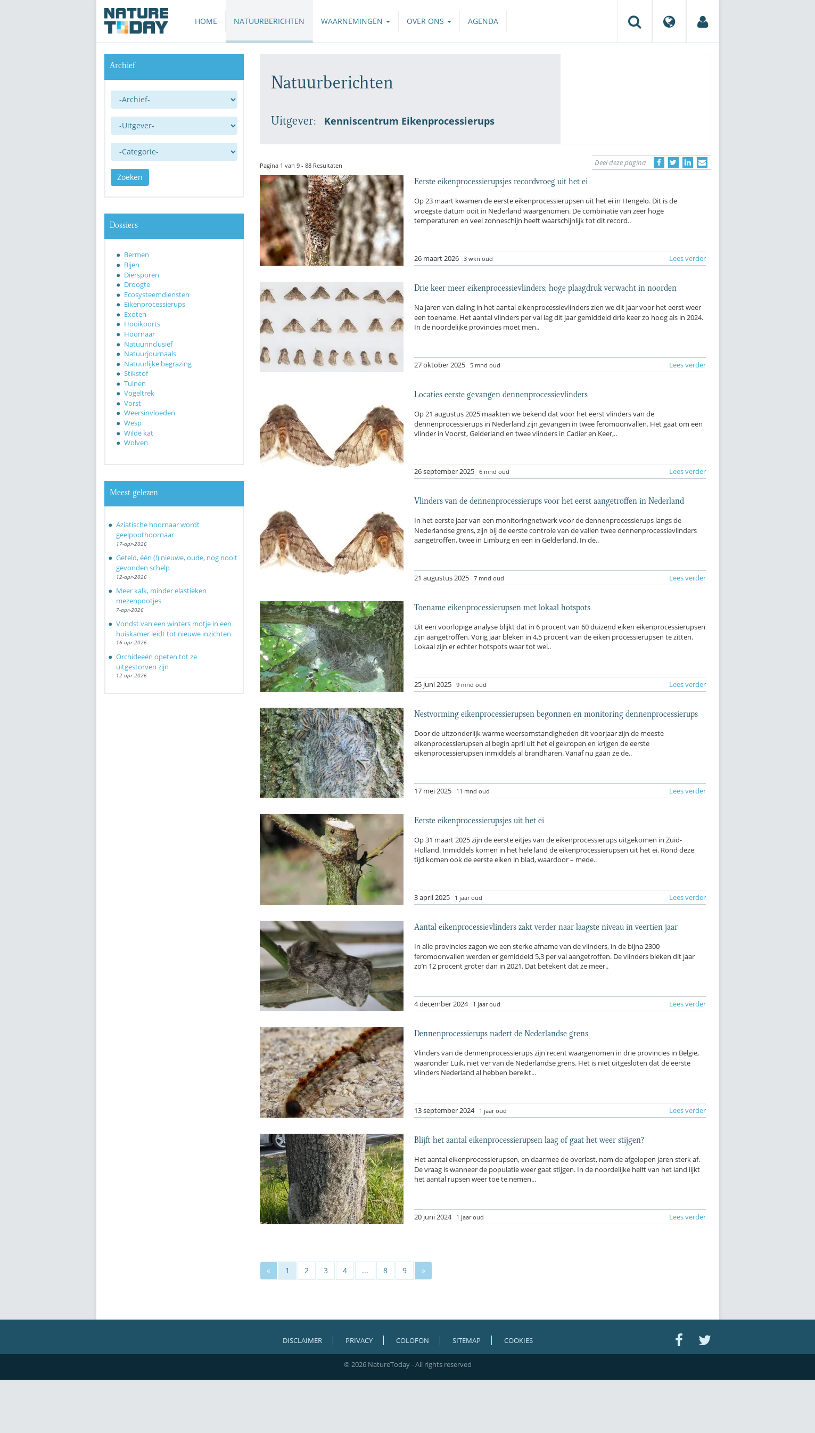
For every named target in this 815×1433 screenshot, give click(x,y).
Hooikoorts (142, 324)
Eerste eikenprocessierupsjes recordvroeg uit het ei (501, 180)
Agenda (483, 21)
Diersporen (141, 275)
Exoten (135, 314)
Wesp (133, 423)
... (365, 1270)
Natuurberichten (269, 21)
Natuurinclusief (148, 344)
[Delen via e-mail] (702, 162)
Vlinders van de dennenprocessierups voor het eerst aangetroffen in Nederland (549, 500)
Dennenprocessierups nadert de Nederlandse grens (501, 1032)
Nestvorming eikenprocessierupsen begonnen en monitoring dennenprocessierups (556, 713)
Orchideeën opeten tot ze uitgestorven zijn (156, 662)
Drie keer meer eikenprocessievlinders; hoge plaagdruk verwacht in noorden (545, 287)
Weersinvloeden (149, 412)
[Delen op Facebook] (659, 162)
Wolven (136, 442)
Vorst (132, 403)
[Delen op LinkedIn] (687, 162)
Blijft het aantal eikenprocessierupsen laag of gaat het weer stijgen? (529, 1139)
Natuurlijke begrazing (158, 364)
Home (206, 21)
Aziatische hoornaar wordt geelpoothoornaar (158, 529)
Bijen (131, 264)
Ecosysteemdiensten (157, 294)
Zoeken (130, 177)
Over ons (429, 21)
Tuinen (135, 383)
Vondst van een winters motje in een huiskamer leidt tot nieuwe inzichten (174, 628)
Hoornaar (139, 334)
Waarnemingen (355, 21)
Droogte (137, 284)
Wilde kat (138, 433)
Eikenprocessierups (154, 304)
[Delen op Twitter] (673, 162)
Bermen (136, 254)
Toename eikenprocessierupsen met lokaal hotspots (502, 606)
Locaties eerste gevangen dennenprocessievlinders (501, 393)
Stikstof (136, 373)
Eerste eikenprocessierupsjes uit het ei (479, 819)
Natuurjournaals (150, 353)
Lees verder (687, 258)
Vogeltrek (139, 393)
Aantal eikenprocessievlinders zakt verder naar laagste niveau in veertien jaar (546, 926)
